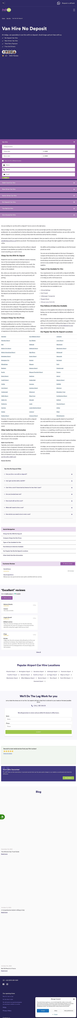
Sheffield (59, 308)
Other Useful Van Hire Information (13, 479)
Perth (58, 288)
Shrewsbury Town (61, 316)
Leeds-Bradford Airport (35, 332)
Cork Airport (4, 312)
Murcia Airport (42, 602)
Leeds (30, 328)
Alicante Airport (10, 596)
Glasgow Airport (33, 292)
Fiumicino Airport (66, 596)
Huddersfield (32, 304)
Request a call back (68, 3)
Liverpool (31, 336)
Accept (43, 1010)
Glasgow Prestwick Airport (36, 296)
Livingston (59, 261)
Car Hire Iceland (8, 998)
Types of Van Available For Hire (12, 467)
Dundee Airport (5, 340)
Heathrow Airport (38, 599)
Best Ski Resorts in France (11, 991)
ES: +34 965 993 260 (9, 953)
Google (5, 974)
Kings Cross (32, 320)
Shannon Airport (60, 304)
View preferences (68, 1010)
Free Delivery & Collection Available (13, 471)
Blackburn (3, 292)
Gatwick (31, 284)
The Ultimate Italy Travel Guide (12, 985)
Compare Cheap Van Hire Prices (12, 462)
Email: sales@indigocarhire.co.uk (13, 957)
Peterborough (60, 292)
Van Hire (9, 18)
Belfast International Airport (8, 277)
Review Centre (7, 971)
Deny (55, 1010)
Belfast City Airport (6, 273)
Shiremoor (59, 312)
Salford (58, 300)
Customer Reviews (9, 968)
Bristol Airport (4, 300)
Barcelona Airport (39, 596)
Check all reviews (7, 678)
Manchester (59, 269)
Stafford (59, 324)
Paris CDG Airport (65, 602)
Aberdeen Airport (5, 265)
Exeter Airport (32, 281)
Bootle (3, 296)
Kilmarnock (32, 316)
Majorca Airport (65, 599)
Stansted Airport (61, 328)
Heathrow (31, 300)
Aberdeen (3, 261)
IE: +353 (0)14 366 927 (10, 950)
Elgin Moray (32, 277)
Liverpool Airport (33, 340)
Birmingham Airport (6, 281)
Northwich (59, 284)
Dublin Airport (4, 320)
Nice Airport (53, 602)
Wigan (58, 336)
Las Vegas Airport (52, 599)
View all (38, 576)
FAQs (4, 932)
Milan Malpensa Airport (28, 602)
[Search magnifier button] (3, 3)
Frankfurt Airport (12, 599)
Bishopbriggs (4, 288)
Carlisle (3, 308)
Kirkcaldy (31, 324)
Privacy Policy (7, 935)
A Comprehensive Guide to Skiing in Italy (16, 988)
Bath (2, 269)
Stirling (58, 332)
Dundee (3, 336)
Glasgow (31, 288)
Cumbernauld (4, 316)
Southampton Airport (62, 320)
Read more (4, 778)
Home (3, 18)
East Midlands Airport (34, 261)
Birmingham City (5, 284)
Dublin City (4, 324)
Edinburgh (31, 269)
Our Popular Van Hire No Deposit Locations (15, 475)
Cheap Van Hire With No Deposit (12, 458)
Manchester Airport (61, 273)
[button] (74, 999)
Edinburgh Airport (33, 273)
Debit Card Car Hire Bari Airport (13, 995)
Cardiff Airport (5, 304)
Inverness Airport (33, 312)
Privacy (55, 1014)
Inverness (31, 308)
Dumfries (3, 332)
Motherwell (59, 277)
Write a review (67, 488)
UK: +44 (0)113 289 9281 (10, 946)
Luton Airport (60, 265)
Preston (59, 296)
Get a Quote (68, 702)
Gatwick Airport (25, 599)
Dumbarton (4, 328)
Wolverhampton (60, 340)
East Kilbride (32, 265)
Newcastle (59, 281)
